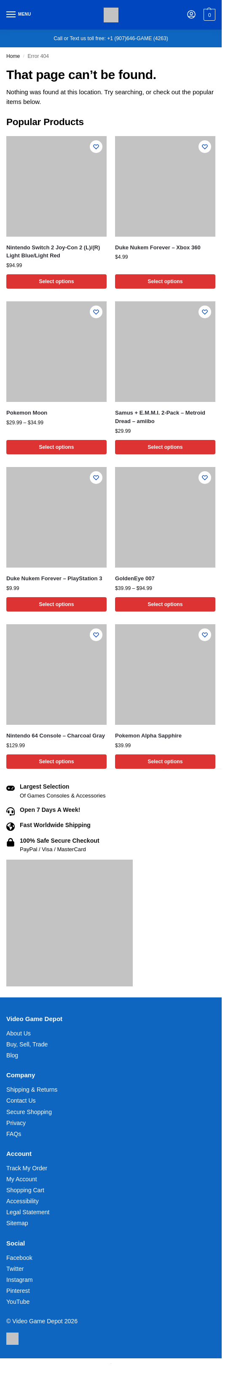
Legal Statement (28, 1212)
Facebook (19, 1257)
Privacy (16, 1123)
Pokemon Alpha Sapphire (148, 735)
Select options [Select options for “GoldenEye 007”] (165, 604)
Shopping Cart (25, 1190)
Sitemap (17, 1223)
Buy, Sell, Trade (27, 1044)
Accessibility (22, 1201)
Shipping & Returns (31, 1089)
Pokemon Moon (26, 413)
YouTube (18, 1301)
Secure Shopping (29, 1112)
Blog (12, 1055)
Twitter (15, 1268)
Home (13, 56)
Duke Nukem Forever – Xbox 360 (158, 247)
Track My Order (26, 1168)
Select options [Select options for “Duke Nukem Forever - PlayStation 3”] (56, 604)
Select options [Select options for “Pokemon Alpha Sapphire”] (165, 762)
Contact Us (21, 1100)
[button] (208, 15)
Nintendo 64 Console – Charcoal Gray (55, 735)
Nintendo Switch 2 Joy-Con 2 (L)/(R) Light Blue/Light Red (53, 251)
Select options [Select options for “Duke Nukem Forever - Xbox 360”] (165, 281)
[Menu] (19, 14)
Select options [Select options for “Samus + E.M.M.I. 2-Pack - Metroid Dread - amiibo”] (165, 447)
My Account (21, 1179)
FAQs (13, 1134)
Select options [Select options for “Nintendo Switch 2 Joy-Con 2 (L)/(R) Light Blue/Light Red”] (56, 281)
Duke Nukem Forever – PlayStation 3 (54, 578)
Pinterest (18, 1290)
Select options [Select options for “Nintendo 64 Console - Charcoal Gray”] (56, 762)
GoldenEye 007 (135, 578)
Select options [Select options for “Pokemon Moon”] (56, 447)
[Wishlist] (96, 146)
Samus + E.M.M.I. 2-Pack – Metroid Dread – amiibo (160, 417)
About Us (18, 1033)
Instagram (19, 1279)
